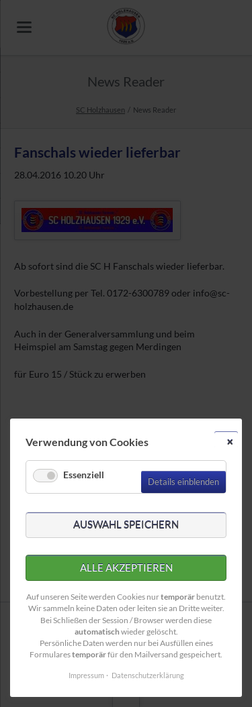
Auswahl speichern (126, 525)
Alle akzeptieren (126, 567)
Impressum (86, 675)
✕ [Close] (229, 442)
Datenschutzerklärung (148, 675)
